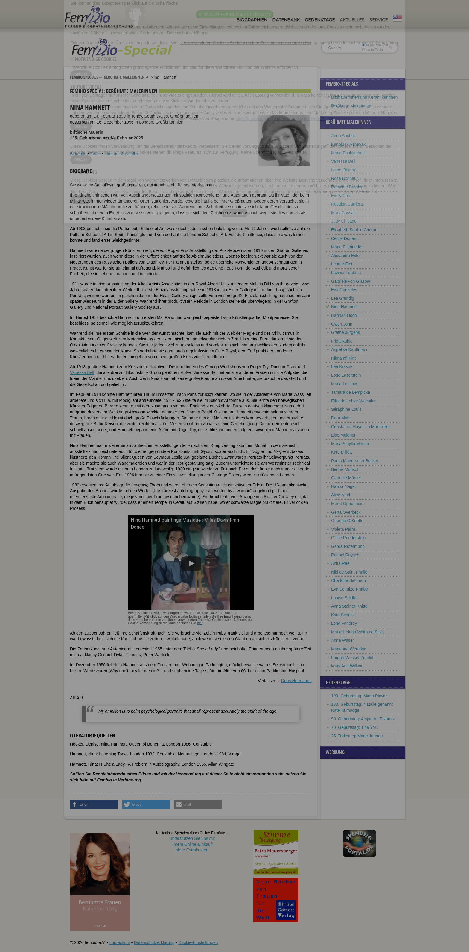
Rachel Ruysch (345, 555)
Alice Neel (340, 494)
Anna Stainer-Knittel (349, 606)
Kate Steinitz (343, 614)
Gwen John (341, 324)
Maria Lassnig (344, 383)
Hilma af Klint (343, 358)
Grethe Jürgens (345, 332)
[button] (94, 804)
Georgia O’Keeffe (347, 520)
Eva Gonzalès (344, 289)
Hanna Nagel (343, 486)
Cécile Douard (344, 238)
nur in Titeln (372, 49)
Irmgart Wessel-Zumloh (352, 657)
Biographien (251, 19)
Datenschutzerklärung (154, 942)
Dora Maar (341, 418)
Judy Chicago (344, 221)
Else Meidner (343, 435)
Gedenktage (320, 19)
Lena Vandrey (344, 623)
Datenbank (286, 19)
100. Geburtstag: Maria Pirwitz (359, 696)
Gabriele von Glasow (350, 281)
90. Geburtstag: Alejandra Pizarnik (363, 719)
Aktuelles (352, 19)
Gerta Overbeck (346, 512)
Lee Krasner (342, 366)
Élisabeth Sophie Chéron (354, 229)
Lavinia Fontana (346, 272)
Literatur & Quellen (122, 153)
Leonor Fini (341, 263)
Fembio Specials (84, 77)
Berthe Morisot (344, 469)
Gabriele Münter (346, 477)
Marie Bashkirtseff (348, 152)
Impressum (119, 942)
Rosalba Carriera (347, 204)
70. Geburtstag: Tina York (354, 727)
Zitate (95, 153)
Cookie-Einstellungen (198, 942)
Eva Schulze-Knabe (349, 589)
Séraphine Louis (346, 409)
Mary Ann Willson (347, 666)
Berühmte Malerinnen (124, 77)
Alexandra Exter (346, 255)
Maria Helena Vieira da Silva (357, 631)
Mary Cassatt (343, 212)
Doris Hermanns (296, 680)
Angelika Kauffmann (349, 349)
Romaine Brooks (346, 187)
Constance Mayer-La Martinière (360, 426)
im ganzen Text (375, 45)
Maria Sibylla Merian (350, 443)
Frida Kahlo (342, 341)
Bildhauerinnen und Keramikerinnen (364, 97)
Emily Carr (341, 195)
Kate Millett (341, 452)
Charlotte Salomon (348, 580)
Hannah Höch (344, 315)
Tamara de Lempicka (350, 392)
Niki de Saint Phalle (349, 572)
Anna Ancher (343, 135)
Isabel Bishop (343, 170)
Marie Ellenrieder (347, 246)
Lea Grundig (342, 298)
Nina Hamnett (344, 306)
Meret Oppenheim (348, 503)
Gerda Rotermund (348, 546)
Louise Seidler (344, 597)
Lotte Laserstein (346, 375)
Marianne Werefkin (348, 649)
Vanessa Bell (82, 372)
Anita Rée (340, 563)
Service (378, 19)
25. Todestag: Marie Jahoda (357, 736)
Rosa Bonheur (344, 178)
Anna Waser (342, 640)
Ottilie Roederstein (348, 537)
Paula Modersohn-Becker (354, 460)
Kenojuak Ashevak (348, 144)
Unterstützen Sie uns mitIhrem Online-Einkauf (192, 844)
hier (199, 623)
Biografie (78, 153)
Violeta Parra (343, 529)
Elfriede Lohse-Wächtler (353, 401)
